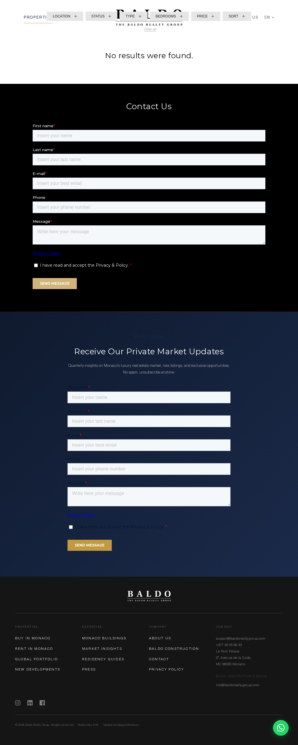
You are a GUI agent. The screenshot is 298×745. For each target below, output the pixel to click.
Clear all (150, 29)
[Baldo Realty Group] (149, 596)
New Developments (37, 669)
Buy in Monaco (32, 638)
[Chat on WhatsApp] (281, 728)
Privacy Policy (166, 669)
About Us (160, 638)
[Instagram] (17, 702)
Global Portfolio (36, 659)
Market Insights (102, 649)
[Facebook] (42, 702)
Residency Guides (103, 659)
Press (89, 669)
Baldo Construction (174, 649)
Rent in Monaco (34, 649)
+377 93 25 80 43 (229, 645)
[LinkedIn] (30, 702)
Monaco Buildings (104, 638)
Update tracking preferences (121, 724)
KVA (96, 724)
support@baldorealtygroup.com (241, 638)
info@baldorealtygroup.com (238, 685)
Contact (159, 659)
